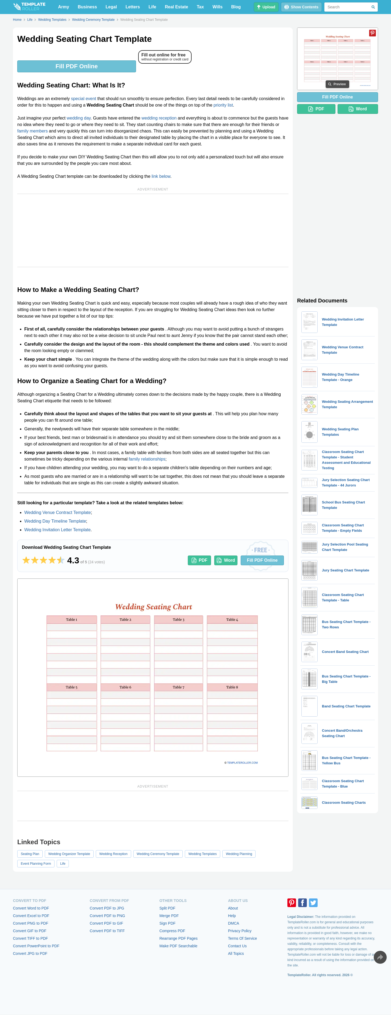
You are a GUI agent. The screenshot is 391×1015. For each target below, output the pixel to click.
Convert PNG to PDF (30, 923)
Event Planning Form (36, 864)
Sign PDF (167, 923)
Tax (200, 7)
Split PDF (167, 908)
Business (87, 7)
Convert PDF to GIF (106, 923)
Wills (218, 7)
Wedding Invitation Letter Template (57, 529)
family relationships (147, 459)
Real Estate (176, 7)
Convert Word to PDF (31, 908)
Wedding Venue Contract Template (57, 512)
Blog (236, 7)
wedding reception (158, 118)
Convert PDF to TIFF (107, 931)
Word (226, 560)
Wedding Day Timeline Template (55, 521)
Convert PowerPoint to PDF (36, 946)
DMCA (233, 923)
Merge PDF (169, 916)
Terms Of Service (242, 938)
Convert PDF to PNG (107, 916)
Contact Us (237, 946)
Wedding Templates (202, 854)
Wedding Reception (113, 854)
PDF (200, 560)
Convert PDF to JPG (107, 908)
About (233, 908)
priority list (223, 105)
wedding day (79, 118)
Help (232, 916)
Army (63, 7)
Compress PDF (172, 931)
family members (32, 131)
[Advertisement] (152, 230)
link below (161, 176)
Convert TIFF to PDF (30, 938)
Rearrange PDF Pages (178, 938)
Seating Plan (30, 854)
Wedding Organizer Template (69, 854)
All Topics (236, 953)
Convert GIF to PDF (29, 931)
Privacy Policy (239, 931)
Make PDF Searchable (178, 946)
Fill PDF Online (77, 66)
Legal (111, 7)
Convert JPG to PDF (30, 953)
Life (152, 7)
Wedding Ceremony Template (158, 854)
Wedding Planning (239, 854)
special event (83, 98)
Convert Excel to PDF (31, 916)
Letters (132, 7)
